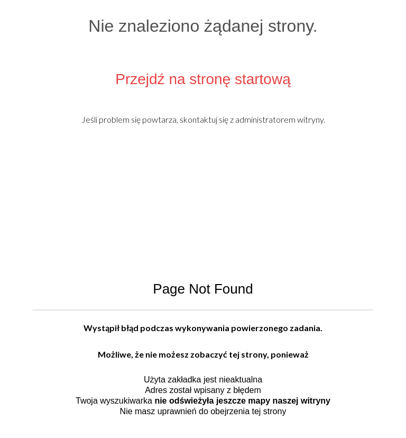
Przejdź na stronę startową (203, 79)
